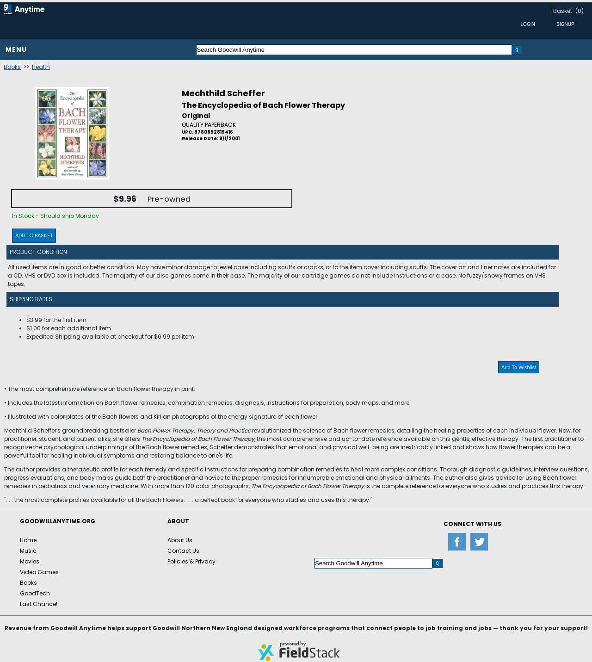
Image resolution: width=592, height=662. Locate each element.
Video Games (39, 572)
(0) (579, 11)
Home (28, 540)
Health (41, 67)
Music (28, 551)
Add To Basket (34, 235)
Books (12, 67)
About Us (179, 540)
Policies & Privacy (191, 561)
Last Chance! (38, 604)
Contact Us (183, 551)
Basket (562, 11)
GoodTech (35, 593)
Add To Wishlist (518, 367)
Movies (29, 561)
